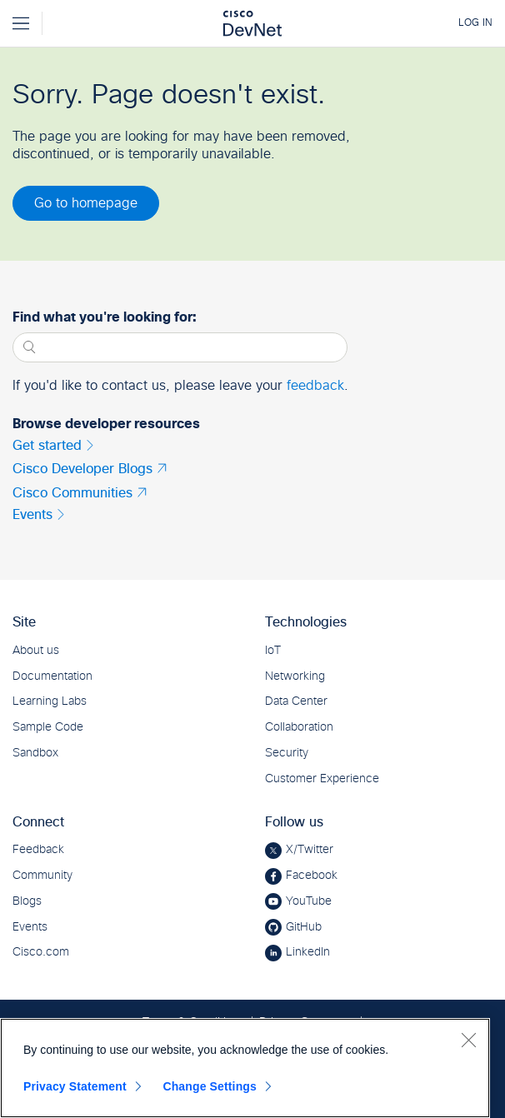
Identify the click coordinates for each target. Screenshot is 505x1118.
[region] (245, 1068)
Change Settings (209, 1086)
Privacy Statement (75, 1086)
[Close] (468, 1039)
